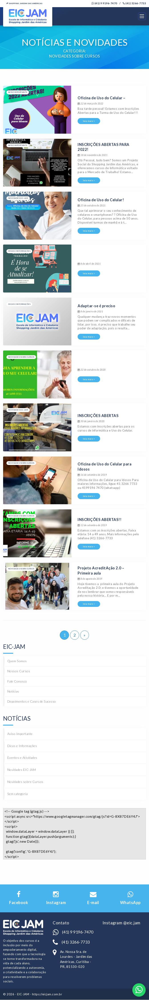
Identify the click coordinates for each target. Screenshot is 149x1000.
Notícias (13, 691)
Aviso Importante (20, 734)
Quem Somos (17, 661)
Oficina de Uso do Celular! (101, 200)
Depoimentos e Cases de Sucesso (31, 701)
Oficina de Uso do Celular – (101, 98)
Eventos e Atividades (22, 758)
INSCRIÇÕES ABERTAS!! (99, 519)
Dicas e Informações (22, 746)
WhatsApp (130, 898)
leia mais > (89, 121)
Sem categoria (17, 794)
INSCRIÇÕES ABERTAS (98, 415)
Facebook (18, 898)
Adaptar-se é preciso (96, 306)
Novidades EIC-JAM (21, 770)
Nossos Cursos (18, 671)
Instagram (55, 898)
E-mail (93, 898)
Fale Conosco (17, 681)
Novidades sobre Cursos (25, 782)
